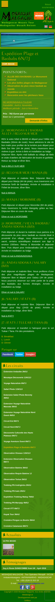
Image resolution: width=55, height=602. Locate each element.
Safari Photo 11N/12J (13, 389)
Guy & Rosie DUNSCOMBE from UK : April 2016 (24, 568)
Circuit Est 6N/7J (11, 421)
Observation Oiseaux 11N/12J (17, 453)
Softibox (27, 600)
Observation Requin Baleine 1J (18, 473)
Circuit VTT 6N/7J (12, 508)
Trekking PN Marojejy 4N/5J (16, 503)
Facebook (8, 354)
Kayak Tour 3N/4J (12, 514)
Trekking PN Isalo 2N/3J (14, 491)
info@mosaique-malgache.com (31, 583)
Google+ (30, 354)
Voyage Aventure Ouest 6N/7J (17, 441)
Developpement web (26, 598)
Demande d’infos (38, 120)
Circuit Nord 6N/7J (12, 427)
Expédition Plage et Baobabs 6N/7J (19, 447)
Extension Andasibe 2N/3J (15, 371)
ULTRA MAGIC (9, 541)
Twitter (19, 354)
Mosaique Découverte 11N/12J (17, 377)
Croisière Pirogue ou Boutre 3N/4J (19, 520)
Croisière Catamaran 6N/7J (16, 526)
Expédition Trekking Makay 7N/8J (19, 497)
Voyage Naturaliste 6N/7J (15, 383)
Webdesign (26, 595)
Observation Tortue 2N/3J (15, 479)
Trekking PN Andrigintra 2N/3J (17, 485)
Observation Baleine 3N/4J (16, 468)
